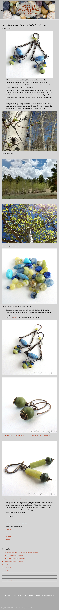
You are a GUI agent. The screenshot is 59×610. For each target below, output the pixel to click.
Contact (31, 595)
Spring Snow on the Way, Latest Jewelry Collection (15, 558)
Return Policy (17, 595)
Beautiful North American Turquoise (12, 580)
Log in (9, 595)
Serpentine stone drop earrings (40, 435)
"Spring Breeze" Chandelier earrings (14, 435)
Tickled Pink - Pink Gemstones (11, 571)
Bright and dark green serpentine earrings (14, 499)
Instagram (8, 536)
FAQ (25, 595)
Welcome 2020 (8, 577)
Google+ (8, 532)
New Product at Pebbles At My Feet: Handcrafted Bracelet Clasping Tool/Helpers (21, 552)
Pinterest (8, 539)
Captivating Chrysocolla (9, 567)
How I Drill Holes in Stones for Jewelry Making (14, 555)
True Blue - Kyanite (8, 564)
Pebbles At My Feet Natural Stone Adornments (16, 523)
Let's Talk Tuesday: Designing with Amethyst (13, 561)
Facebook (8, 529)
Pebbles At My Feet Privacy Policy (45, 595)
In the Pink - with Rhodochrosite (11, 574)
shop (14, 317)
